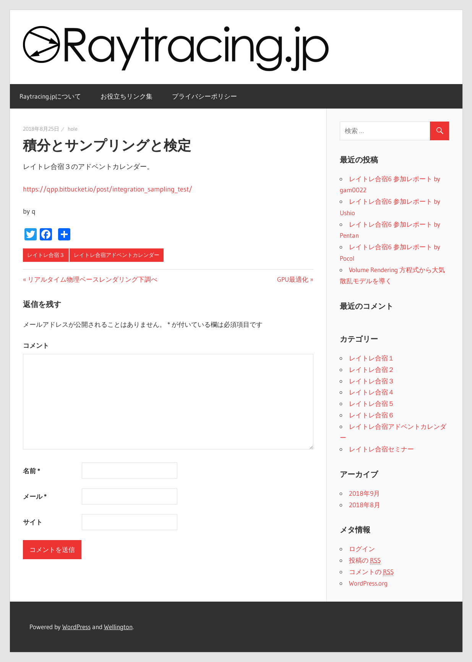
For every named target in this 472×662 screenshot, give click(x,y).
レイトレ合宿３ (46, 254)
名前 (31, 471)
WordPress (76, 627)
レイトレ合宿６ (371, 415)
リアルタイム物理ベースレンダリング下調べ (92, 279)
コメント (36, 345)
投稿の (365, 560)
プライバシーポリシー (204, 96)
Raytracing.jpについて (50, 96)
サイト (32, 522)
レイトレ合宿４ (371, 392)
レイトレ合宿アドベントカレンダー (116, 254)
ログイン (362, 549)
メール (35, 496)
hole (73, 128)
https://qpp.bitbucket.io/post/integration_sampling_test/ (107, 189)
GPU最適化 (292, 279)
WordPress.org (368, 583)
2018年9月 (364, 493)
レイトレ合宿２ (371, 369)
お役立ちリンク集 (126, 96)
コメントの (371, 572)
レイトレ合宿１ (371, 358)
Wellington (118, 627)
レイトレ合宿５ (371, 403)
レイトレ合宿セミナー (381, 449)
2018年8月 (364, 505)
